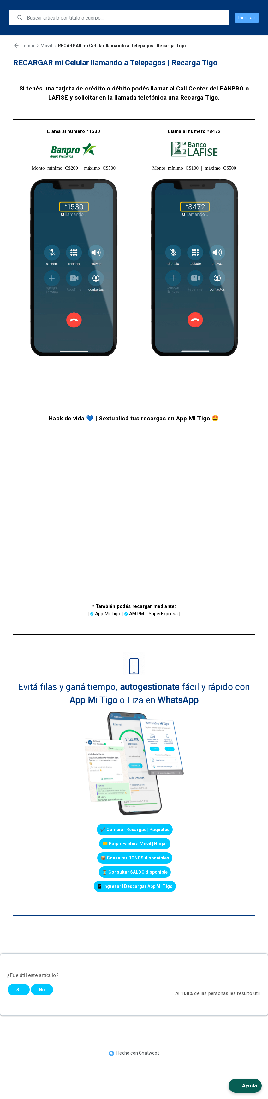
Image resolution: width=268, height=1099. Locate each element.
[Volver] (16, 46)
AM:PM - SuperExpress (153, 613)
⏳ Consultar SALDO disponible (135, 872)
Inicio (28, 45)
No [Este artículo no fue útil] (42, 989)
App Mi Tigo (107, 613)
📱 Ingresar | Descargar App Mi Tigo (135, 886)
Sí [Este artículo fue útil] (18, 989)
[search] (123, 17)
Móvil (46, 45)
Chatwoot (149, 1053)
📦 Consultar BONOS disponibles (134, 857)
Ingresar (246, 17)
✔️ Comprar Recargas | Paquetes (135, 829)
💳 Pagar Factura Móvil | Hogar (134, 843)
